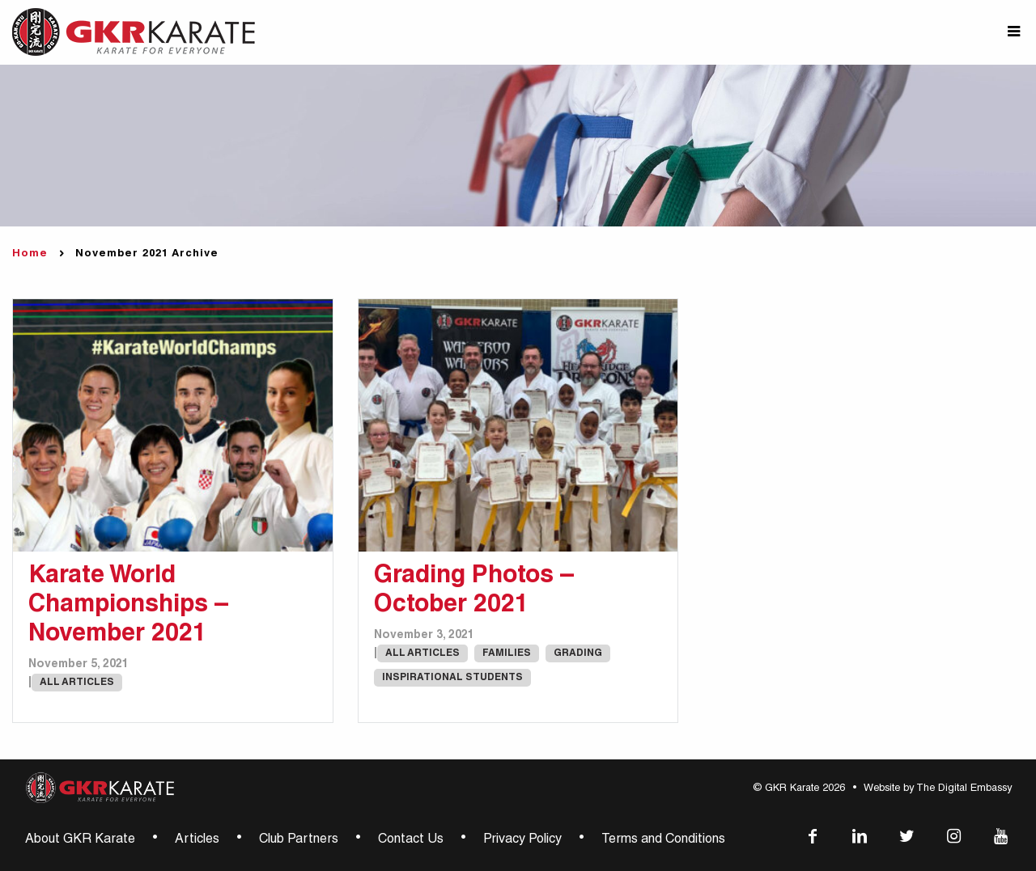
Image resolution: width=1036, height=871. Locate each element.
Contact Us (411, 840)
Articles (197, 840)
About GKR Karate (80, 840)
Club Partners (298, 840)
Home (30, 254)
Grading (578, 653)
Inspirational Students (452, 678)
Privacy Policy (522, 840)
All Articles (77, 682)
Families (506, 653)
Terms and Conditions (663, 840)
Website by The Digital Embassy (938, 789)
